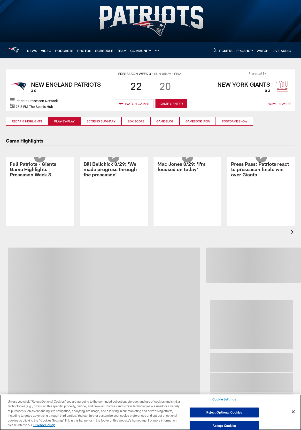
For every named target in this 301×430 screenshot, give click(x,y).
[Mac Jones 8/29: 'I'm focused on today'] (188, 186)
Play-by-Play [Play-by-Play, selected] (64, 121)
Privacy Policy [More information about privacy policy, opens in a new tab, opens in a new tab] (44, 425)
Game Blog (164, 121)
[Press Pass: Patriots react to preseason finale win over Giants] (261, 189)
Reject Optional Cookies (224, 412)
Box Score (136, 121)
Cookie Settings (224, 400)
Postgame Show (234, 121)
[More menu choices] (157, 50)
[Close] (293, 412)
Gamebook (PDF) (197, 121)
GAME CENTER (171, 104)
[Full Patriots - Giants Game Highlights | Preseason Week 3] (40, 189)
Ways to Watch (279, 104)
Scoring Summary (101, 121)
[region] (150, 412)
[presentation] (293, 232)
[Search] (215, 50)
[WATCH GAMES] (134, 103)
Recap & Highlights (27, 121)
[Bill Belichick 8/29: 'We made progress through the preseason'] (114, 189)
